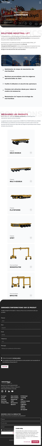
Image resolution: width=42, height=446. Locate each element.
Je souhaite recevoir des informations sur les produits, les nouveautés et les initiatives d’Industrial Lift (21, 361)
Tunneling (23, 398)
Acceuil (3, 398)
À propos (3, 396)
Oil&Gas (23, 406)
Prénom (3, 318)
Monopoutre (14, 403)
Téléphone (4, 338)
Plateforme (14, 399)
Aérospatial (24, 409)
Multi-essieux (14, 398)
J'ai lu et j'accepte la (12, 358)
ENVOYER (4, 366)
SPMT (12, 401)
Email (2, 332)
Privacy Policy (5, 403)
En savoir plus (27, 441)
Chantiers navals (25, 401)
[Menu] (40, 2)
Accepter (35, 442)
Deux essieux (14, 396)
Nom (2, 325)
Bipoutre (13, 404)
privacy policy (17, 358)
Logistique (23, 404)
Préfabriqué (24, 396)
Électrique (4, 401)
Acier (22, 399)
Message (3, 345)
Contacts (3, 399)
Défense (23, 408)
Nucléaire (23, 403)
